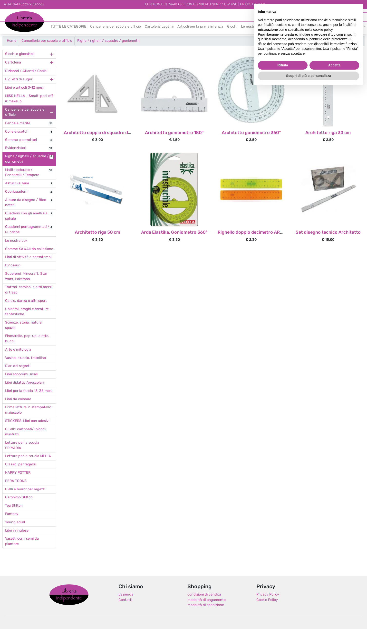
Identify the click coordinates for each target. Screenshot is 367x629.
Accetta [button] (334, 65)
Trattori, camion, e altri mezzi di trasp (28, 289)
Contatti (125, 600)
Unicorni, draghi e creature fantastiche (27, 311)
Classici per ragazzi (20, 464)
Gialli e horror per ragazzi (25, 489)
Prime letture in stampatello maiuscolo (28, 410)
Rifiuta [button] (282, 65)
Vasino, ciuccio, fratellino (25, 358)
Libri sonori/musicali (21, 374)
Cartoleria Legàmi (159, 27)
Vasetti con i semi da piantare (22, 541)
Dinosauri (12, 265)
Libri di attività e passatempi (28, 257)
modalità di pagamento (206, 600)
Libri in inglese (17, 531)
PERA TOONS (16, 481)
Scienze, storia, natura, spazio (24, 325)
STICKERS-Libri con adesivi (27, 421)
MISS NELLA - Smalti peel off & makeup (29, 98)
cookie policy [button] (322, 29)
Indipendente (16, 24)
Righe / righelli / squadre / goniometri (108, 41)
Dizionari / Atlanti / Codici (26, 71)
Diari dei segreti (17, 366)
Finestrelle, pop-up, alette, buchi (27, 338)
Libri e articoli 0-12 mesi (24, 88)
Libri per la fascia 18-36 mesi (28, 391)
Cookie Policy (267, 600)
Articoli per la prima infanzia (200, 27)
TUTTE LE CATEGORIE (68, 27)
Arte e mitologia (18, 350)
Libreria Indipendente (68, 594)
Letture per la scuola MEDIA (28, 456)
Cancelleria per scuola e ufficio (115, 27)
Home (11, 41)
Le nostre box (16, 241)
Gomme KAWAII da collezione (29, 249)
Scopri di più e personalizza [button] (308, 76)
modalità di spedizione (205, 605)
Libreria (11, 14)
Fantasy (11, 514)
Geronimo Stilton (19, 497)
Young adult (15, 522)
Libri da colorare (18, 399)
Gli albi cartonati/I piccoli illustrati (25, 432)
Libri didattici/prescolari (24, 383)
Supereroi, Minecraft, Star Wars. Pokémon (26, 276)
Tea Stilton (14, 506)
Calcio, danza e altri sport (26, 301)
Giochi (232, 27)
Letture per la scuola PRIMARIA (22, 445)
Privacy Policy (267, 595)
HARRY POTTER (17, 473)
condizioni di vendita (204, 595)
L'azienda (125, 595)
